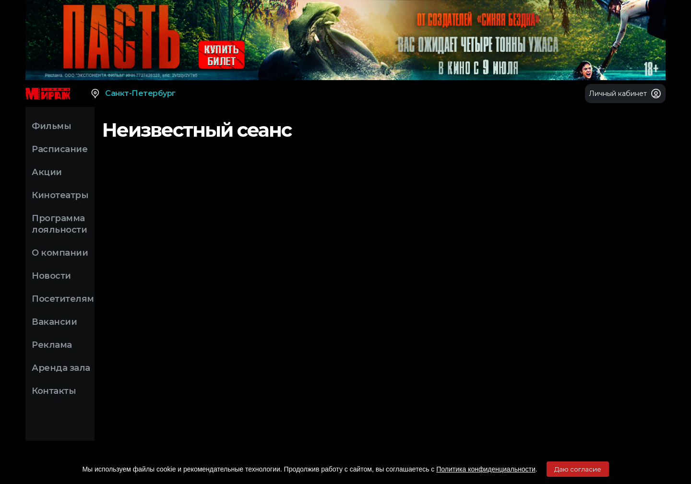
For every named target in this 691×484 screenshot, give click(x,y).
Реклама (52, 345)
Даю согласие (577, 469)
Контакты (54, 391)
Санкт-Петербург (133, 93)
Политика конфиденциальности (486, 469)
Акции (47, 172)
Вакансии (54, 322)
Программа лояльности (59, 224)
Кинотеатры (60, 195)
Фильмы (51, 126)
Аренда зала (61, 368)
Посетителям (63, 299)
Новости (51, 276)
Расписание (59, 149)
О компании (60, 253)
